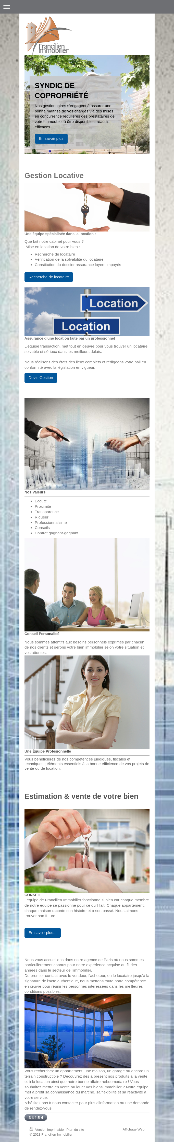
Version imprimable (47, 1130)
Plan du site (75, 1130)
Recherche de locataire (49, 277)
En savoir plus (51, 138)
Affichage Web (133, 1129)
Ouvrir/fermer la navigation (87, 6)
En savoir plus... (43, 932)
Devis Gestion (41, 377)
